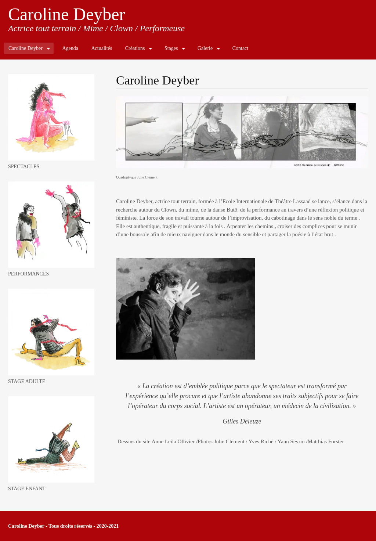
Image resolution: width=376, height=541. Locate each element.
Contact (240, 48)
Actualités (101, 48)
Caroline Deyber (66, 14)
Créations (135, 48)
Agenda (70, 48)
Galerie (205, 48)
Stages (171, 48)
